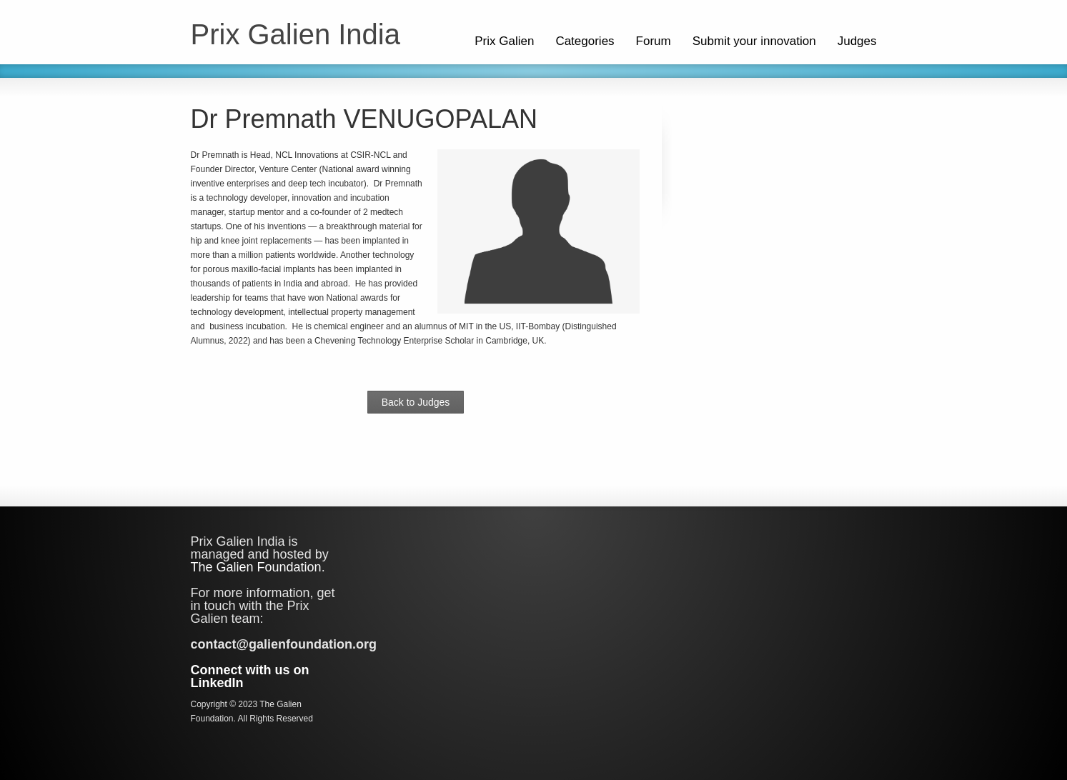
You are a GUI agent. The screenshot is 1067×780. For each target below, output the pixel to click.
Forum (653, 41)
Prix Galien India (295, 34)
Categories (584, 41)
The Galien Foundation (256, 567)
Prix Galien (504, 41)
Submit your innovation (754, 41)
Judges (857, 41)
